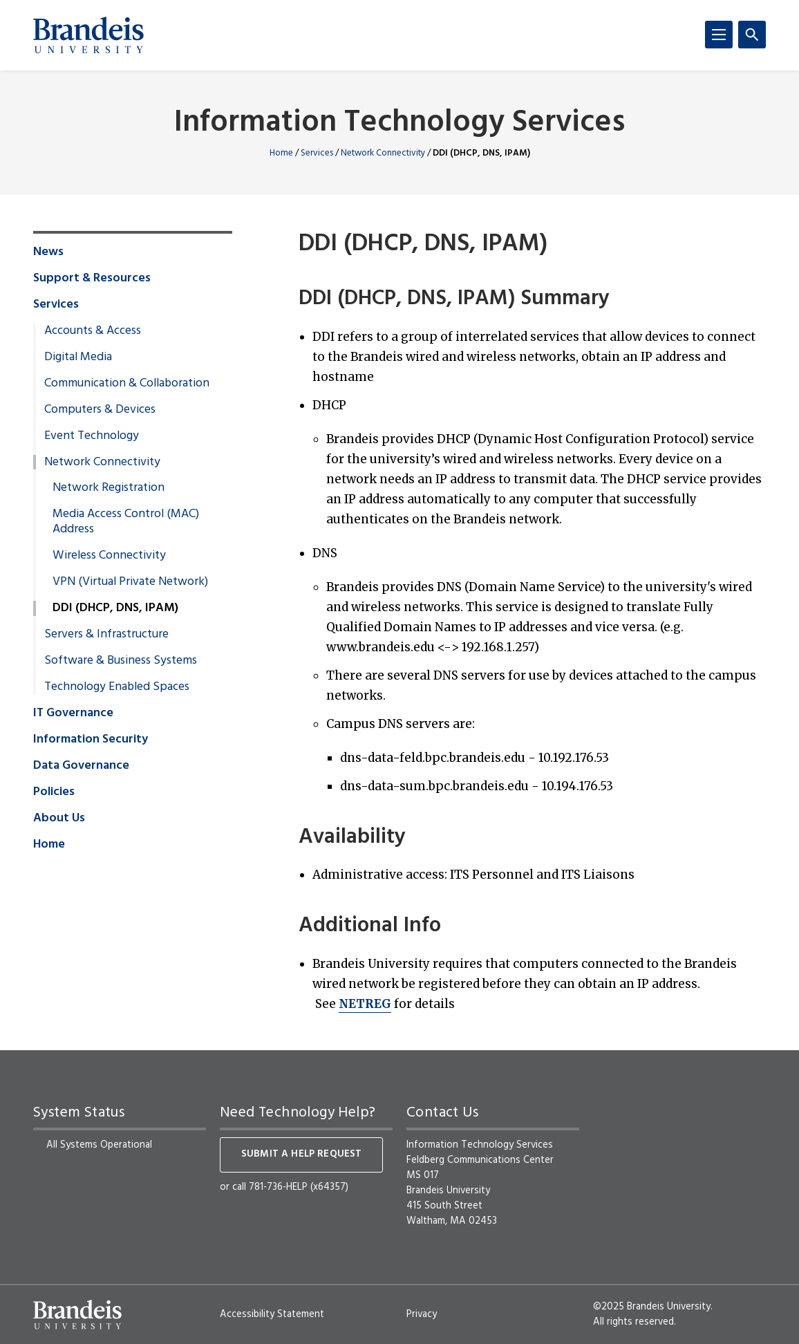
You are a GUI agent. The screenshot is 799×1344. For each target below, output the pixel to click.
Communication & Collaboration (126, 383)
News (48, 252)
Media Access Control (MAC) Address (126, 522)
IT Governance (73, 713)
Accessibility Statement (272, 1314)
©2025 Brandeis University (652, 1306)
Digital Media (78, 357)
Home (281, 153)
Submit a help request (301, 1154)
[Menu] (719, 34)
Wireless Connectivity (109, 555)
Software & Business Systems (120, 661)
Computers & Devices (100, 410)
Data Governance (81, 766)
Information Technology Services (399, 123)
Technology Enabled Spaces (116, 687)
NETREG (365, 1003)
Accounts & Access (92, 331)
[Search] (752, 34)
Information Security (90, 739)
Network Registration (108, 488)
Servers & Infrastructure (106, 634)
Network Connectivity (383, 153)
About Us (59, 818)
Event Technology (91, 436)
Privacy (421, 1314)
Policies (54, 792)
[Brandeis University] (88, 35)
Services (317, 153)
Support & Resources (92, 278)
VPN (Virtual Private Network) (130, 582)
